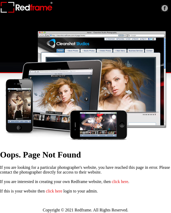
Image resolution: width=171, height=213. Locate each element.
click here (120, 181)
